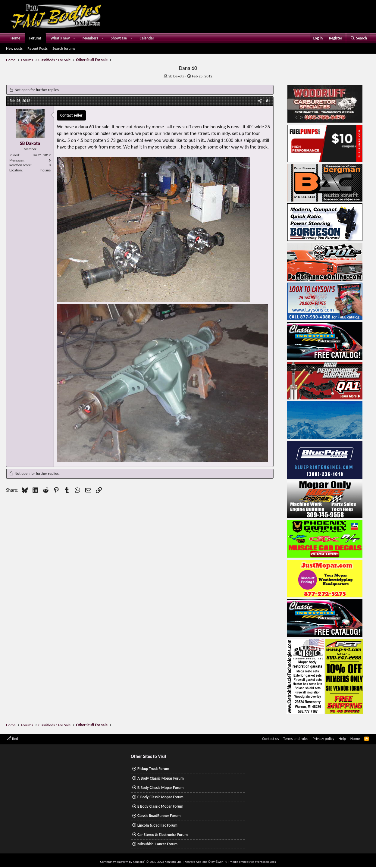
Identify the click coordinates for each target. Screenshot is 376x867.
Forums (35, 38)
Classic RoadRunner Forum (158, 815)
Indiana (45, 170)
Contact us (270, 738)
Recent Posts (37, 48)
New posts (14, 48)
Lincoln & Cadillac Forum (157, 825)
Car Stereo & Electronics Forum (162, 834)
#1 (268, 101)
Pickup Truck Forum (153, 768)
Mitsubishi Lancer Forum (157, 844)
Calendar (147, 38)
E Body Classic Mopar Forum (160, 806)
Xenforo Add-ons (206, 862)
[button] (74, 38)
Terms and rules (295, 738)
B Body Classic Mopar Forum (160, 787)
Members (90, 38)
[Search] (358, 38)
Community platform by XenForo (141, 862)
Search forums (63, 48)
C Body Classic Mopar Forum (160, 797)
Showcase (119, 38)
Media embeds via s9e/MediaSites (253, 862)
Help (342, 738)
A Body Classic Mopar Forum (160, 778)
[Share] (260, 101)
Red (12, 738)
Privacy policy (323, 738)
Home (15, 38)
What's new (60, 38)
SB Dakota (176, 76)
